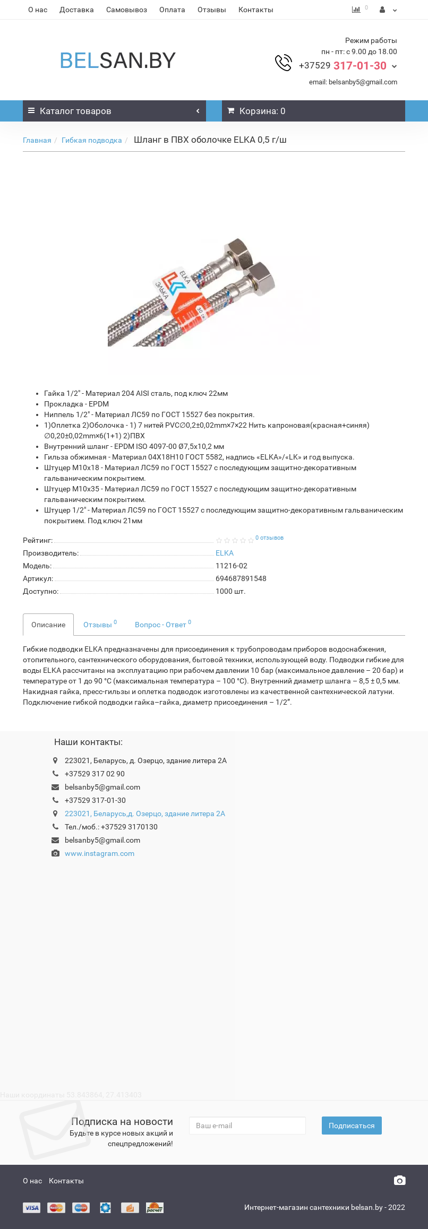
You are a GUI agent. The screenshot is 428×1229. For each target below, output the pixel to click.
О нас (37, 9)
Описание (48, 624)
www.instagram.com (99, 853)
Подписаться (352, 1125)
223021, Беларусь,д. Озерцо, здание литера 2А (145, 813)
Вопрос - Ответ (163, 623)
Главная (37, 140)
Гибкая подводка (92, 140)
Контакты (255, 9)
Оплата (172, 9)
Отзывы (212, 9)
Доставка (76, 9)
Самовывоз (126, 9)
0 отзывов (269, 537)
